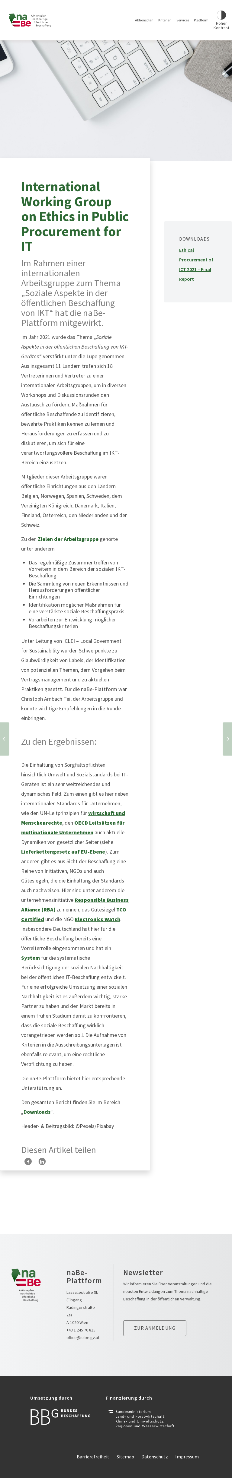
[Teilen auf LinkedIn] (42, 1161)
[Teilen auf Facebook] (28, 1161)
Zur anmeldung (155, 1328)
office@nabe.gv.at (82, 1337)
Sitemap (125, 1457)
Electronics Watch (97, 919)
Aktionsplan (144, 20)
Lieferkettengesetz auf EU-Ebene (63, 851)
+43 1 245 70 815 (80, 1330)
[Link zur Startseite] (30, 20)
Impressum (187, 1457)
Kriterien (165, 20)
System (30, 957)
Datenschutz (154, 1457)
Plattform (201, 20)
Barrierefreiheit (93, 1457)
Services (182, 20)
